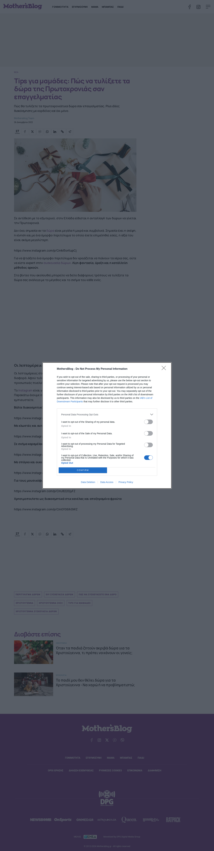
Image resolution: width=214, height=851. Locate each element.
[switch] (148, 422)
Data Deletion (88, 482)
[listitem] (107, 414)
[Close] (165, 369)
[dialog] (107, 425)
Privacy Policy (126, 482)
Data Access (106, 482)
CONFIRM (83, 470)
